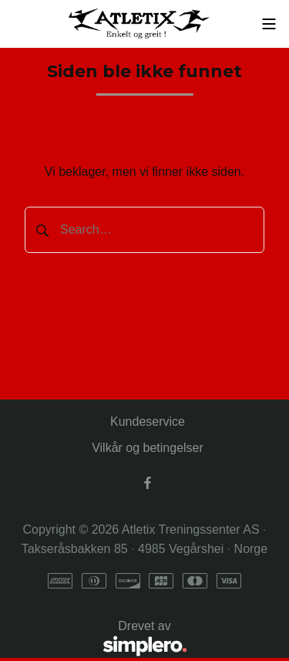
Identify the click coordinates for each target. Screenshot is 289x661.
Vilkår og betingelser (147, 447)
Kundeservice (147, 421)
